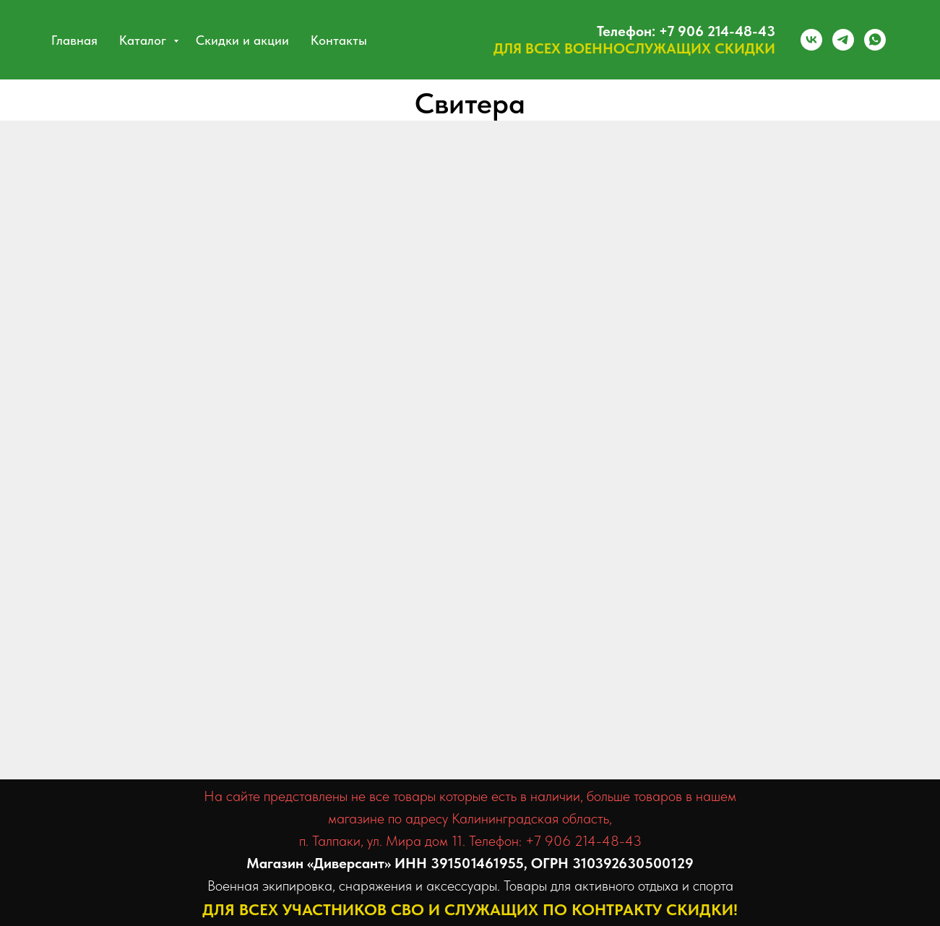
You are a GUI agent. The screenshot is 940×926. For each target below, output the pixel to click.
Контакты (339, 40)
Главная (74, 40)
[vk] (811, 40)
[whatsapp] (875, 40)
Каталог (144, 40)
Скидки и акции (242, 40)
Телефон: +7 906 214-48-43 (686, 31)
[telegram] (843, 40)
